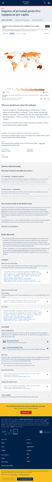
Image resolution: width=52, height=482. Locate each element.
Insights (3, 454)
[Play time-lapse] (3, 92)
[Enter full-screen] (48, 98)
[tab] (5, 33)
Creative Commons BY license (20, 250)
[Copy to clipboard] (45, 272)
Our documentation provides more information (28, 362)
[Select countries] (47, 33)
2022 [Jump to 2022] (47, 92)
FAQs (12, 431)
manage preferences (24, 474)
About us (29, 447)
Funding (29, 454)
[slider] (43, 92)
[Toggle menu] (3, 3)
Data (2, 451)
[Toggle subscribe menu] (49, 3)
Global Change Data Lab (26, 423)
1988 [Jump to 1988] (7, 92)
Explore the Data (6, 20)
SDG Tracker (4, 466)
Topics (3, 447)
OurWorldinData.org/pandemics (9, 99)
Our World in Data (26, 2)
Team (28, 458)
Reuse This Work (37, 20)
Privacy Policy (13, 474)
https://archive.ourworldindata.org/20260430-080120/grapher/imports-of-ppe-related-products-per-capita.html (20, 281)
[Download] (41, 98)
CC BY (18, 99)
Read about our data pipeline (9, 226)
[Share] (44, 98)
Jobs (28, 462)
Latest (3, 462)
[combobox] (44, 3)
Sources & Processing (22, 20)
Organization (30, 451)
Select (47, 33)
